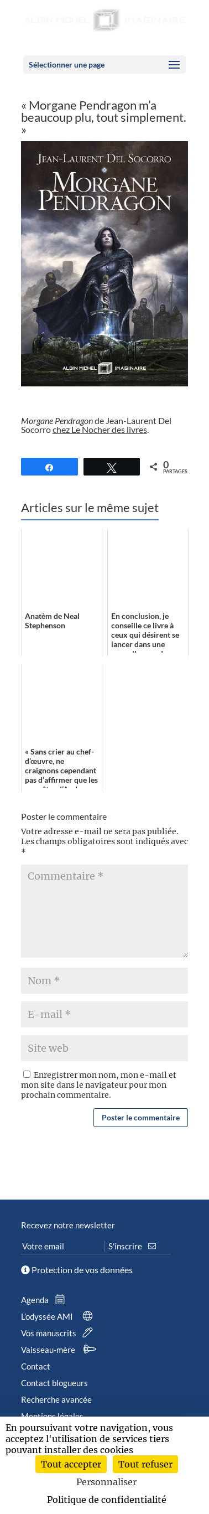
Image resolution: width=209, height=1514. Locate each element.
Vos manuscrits (59, 1333)
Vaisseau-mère (60, 1350)
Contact (35, 1366)
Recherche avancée (56, 1399)
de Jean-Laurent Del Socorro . (96, 425)
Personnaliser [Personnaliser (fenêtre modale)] (106, 1481)
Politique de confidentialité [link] (106, 1499)
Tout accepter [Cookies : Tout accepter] (71, 1464)
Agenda (45, 1300)
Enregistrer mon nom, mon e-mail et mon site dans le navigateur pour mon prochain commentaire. (98, 1085)
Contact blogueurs (54, 1383)
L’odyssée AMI (59, 1316)
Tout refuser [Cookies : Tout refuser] (145, 1464)
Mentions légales (52, 1416)
